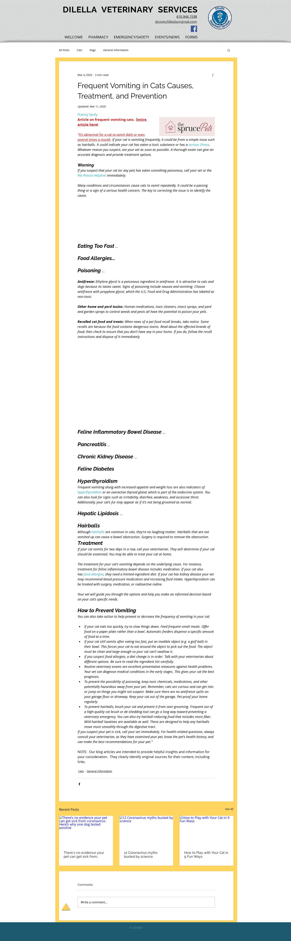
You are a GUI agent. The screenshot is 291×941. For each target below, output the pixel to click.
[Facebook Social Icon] (194, 29)
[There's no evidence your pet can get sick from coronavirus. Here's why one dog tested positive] (86, 831)
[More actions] (212, 75)
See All (229, 809)
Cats (79, 50)
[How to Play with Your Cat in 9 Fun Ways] (206, 831)
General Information (115, 50)
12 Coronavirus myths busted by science (141, 854)
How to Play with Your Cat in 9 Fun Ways (206, 854)
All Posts (64, 50)
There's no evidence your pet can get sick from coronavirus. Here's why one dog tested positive (86, 854)
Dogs (93, 50)
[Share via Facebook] (79, 784)
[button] (228, 50)
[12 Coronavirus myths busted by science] (146, 831)
